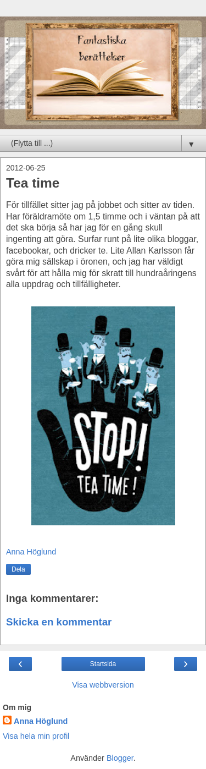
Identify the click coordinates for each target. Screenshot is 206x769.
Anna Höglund (41, 721)
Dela (18, 569)
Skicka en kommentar (59, 622)
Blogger (120, 758)
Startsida (103, 664)
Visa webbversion (103, 684)
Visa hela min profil (36, 736)
